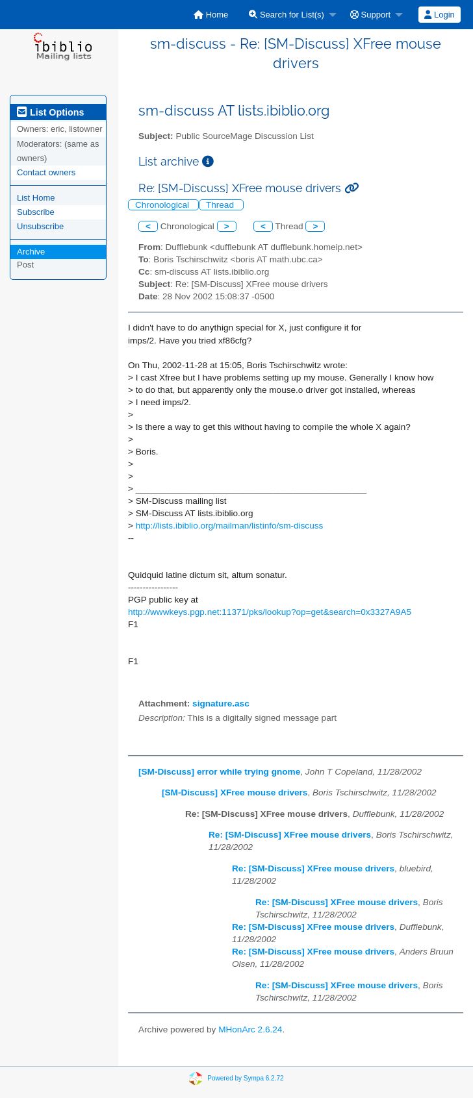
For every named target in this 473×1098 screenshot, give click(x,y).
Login (439, 14)
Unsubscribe (40, 226)
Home (211, 14)
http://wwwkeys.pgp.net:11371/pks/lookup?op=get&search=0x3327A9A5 (269, 612)
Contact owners (46, 172)
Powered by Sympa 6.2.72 (245, 1078)
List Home (36, 198)
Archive (31, 251)
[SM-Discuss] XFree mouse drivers (234, 792)
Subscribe (36, 212)
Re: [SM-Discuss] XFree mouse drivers (290, 835)
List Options (50, 112)
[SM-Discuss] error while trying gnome (219, 772)
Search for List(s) (286, 14)
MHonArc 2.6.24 (250, 1029)
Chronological (163, 205)
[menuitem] (210, 14)
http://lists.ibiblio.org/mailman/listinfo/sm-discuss (230, 525)
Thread (221, 205)
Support (370, 14)
